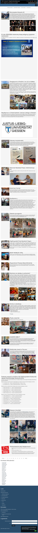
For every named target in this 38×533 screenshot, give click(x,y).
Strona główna (10, 7)
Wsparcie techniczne (5, 492)
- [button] (28, 1)
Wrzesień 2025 (4, 465)
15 (21, 458)
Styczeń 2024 (4, 483)
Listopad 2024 (4, 474)
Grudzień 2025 (4, 462)
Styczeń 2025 (4, 472)
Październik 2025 (4, 464)
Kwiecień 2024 (4, 480)
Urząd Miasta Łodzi (21, 215)
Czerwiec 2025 (4, 467)
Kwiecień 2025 (4, 469)
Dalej (26, 458)
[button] (32, 1)
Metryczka (3, 498)
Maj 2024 (3, 479)
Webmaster (3, 490)
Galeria (11, 313)
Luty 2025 (3, 471)
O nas (3, 501)
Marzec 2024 (4, 481)
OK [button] (35, 530)
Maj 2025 (3, 468)
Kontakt (3, 503)
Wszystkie (3, 484)
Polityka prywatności (5, 497)
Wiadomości (29, 7)
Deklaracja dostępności (5, 494)
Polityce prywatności (32, 529)
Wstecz (2, 458)
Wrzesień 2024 (4, 476)
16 (23, 458)
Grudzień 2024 (4, 473)
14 (19, 458)
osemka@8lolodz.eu (5, 510)
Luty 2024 (3, 482)
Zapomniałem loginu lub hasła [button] (5, 528)
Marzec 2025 (4, 470)
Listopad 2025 (4, 463)
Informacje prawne (5, 495)
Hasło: (10, 523)
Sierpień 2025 (4, 466)
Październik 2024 (4, 475)
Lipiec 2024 (3, 477)
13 (17, 458)
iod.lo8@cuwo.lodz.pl (5, 516)
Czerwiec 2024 (4, 478)
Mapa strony (4, 500)
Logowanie (35, 1)
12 (15, 458)
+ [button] (27, 1)
